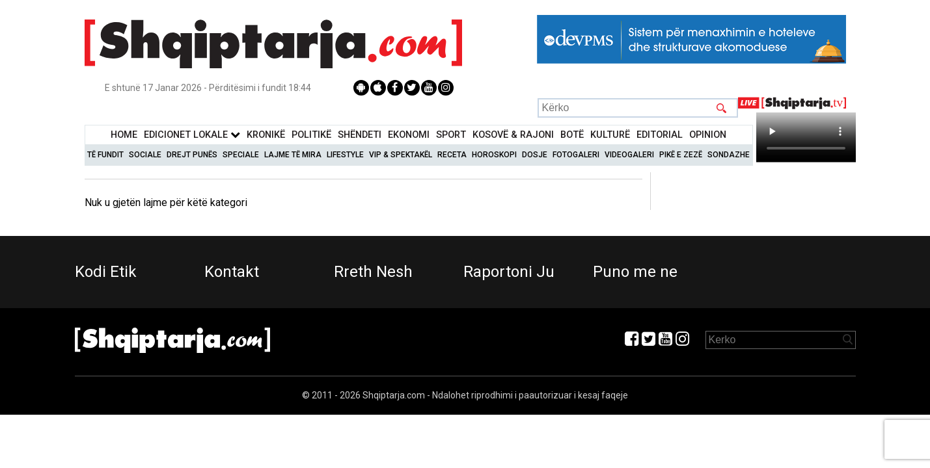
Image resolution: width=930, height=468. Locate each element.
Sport (451, 134)
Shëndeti (359, 134)
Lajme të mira (292, 154)
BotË (572, 134)
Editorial (659, 134)
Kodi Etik (106, 272)
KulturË (610, 134)
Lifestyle (345, 154)
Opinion (707, 134)
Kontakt (231, 272)
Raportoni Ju (508, 272)
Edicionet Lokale (192, 134)
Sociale (145, 154)
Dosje (534, 154)
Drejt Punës (192, 154)
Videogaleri (629, 154)
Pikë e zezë (680, 154)
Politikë (311, 134)
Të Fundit (105, 154)
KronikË (266, 134)
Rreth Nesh (373, 272)
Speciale (241, 154)
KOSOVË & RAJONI (513, 134)
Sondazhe (728, 154)
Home (124, 134)
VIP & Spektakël (400, 154)
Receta (452, 154)
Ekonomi (409, 134)
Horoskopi (494, 154)
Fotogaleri (576, 154)
